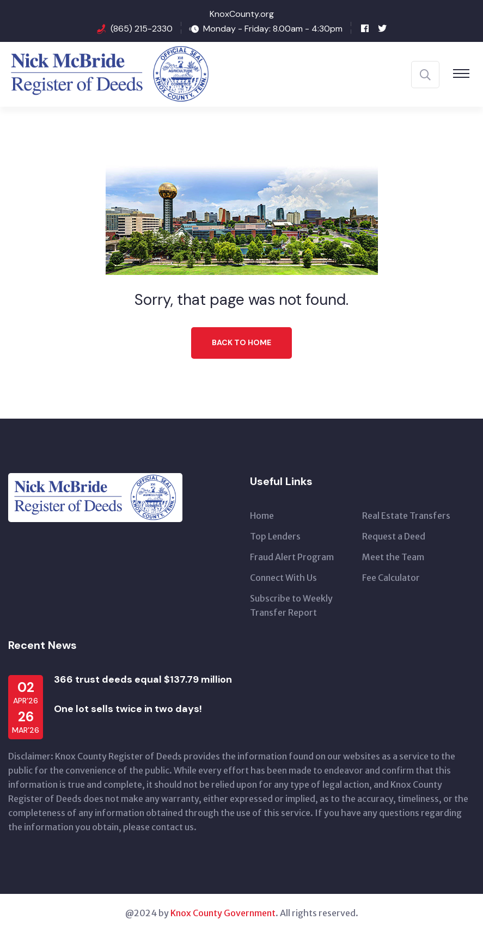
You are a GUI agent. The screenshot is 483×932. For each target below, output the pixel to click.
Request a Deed (393, 536)
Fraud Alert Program (292, 556)
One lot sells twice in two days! (128, 708)
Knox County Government (223, 913)
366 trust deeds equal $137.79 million (143, 679)
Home (262, 515)
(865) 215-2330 (142, 28)
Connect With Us (283, 577)
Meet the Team (393, 556)
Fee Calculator (391, 577)
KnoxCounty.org (242, 14)
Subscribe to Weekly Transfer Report (291, 605)
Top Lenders (275, 536)
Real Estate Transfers (406, 515)
